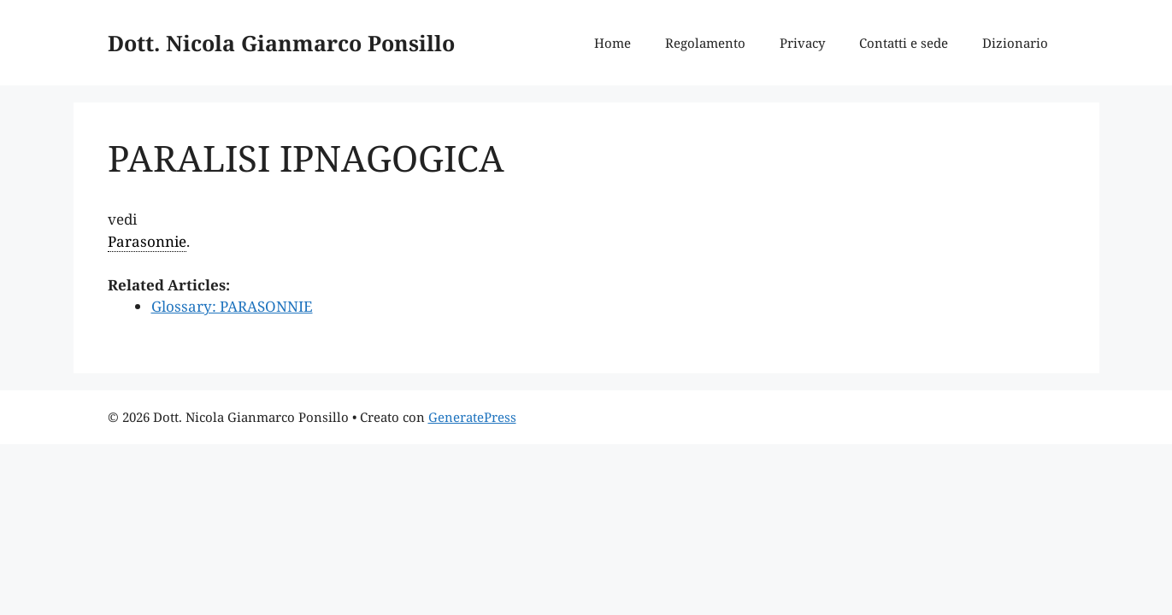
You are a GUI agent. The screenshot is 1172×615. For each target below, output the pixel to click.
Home (612, 42)
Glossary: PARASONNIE (232, 306)
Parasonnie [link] (147, 241)
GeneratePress (472, 416)
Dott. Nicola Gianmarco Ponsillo (281, 42)
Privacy (802, 42)
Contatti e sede (903, 42)
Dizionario (1015, 42)
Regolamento (705, 42)
